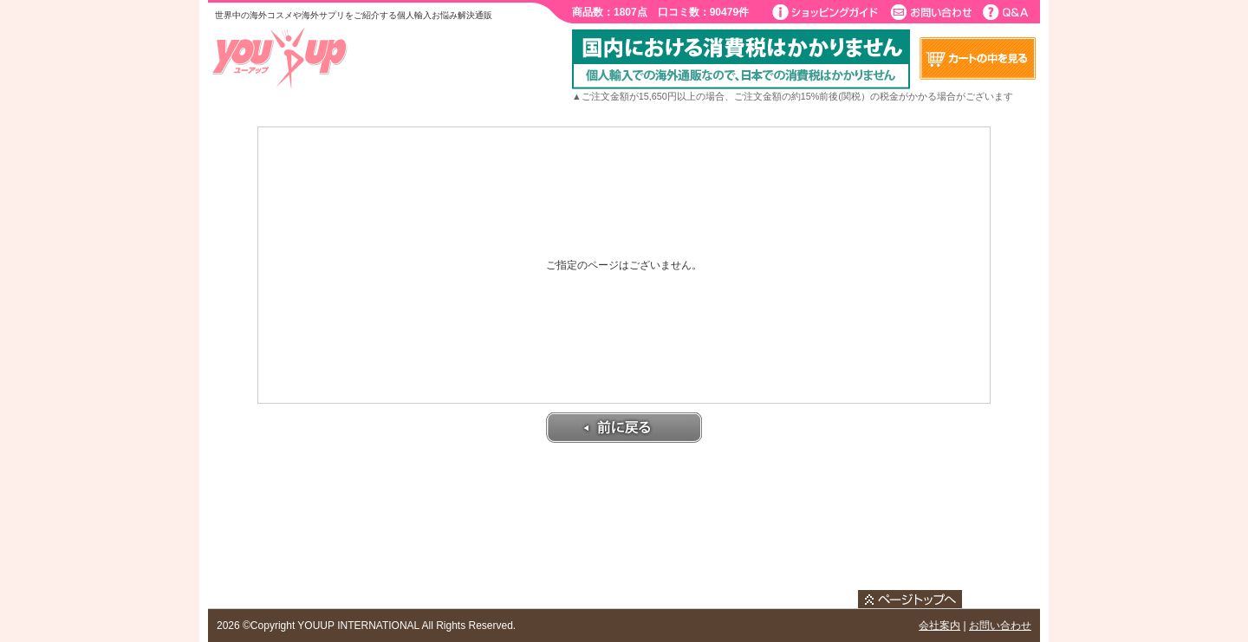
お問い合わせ (1000, 625)
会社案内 (939, 625)
